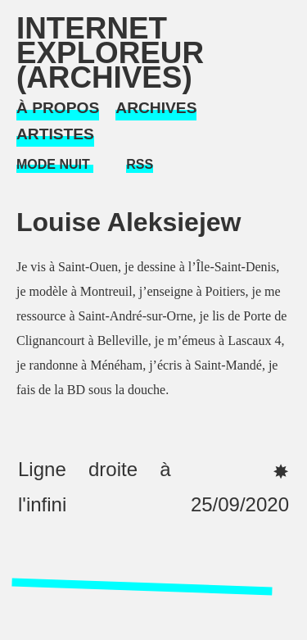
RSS (139, 164)
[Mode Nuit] (54, 165)
